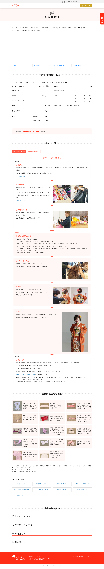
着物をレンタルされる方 (19, 152)
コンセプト (25, 5)
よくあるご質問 (54, 5)
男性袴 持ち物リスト (62, 490)
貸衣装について (21, 202)
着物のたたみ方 (20, 375)
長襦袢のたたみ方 (30, 375)
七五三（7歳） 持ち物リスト (41, 490)
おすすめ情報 (40, 5)
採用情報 (63, 5)
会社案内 (81, 557)
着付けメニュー (18, 65)
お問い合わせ (86, 5)
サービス (32, 5)
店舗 (47, 5)
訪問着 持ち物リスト (41, 485)
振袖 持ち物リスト (21, 485)
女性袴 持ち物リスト (82, 490)
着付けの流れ (37, 65)
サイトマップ (88, 557)
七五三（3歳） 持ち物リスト (82, 485)
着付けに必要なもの (59, 65)
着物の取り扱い (78, 65)
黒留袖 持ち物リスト (62, 485)
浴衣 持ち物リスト (21, 496)
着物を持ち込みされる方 (33, 152)
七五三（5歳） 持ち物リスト (21, 490)
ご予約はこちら (21, 177)
